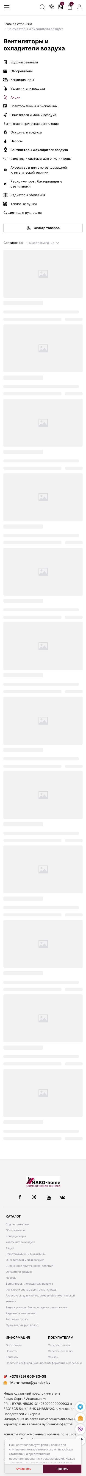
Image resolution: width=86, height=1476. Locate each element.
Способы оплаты (59, 1345)
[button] (42, 243)
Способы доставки (60, 1351)
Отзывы (53, 1357)
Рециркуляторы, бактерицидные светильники (36, 1307)
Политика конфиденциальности (27, 1363)
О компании (14, 1345)
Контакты (12, 1357)
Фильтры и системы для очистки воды (31, 1289)
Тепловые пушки (17, 1319)
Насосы (11, 1277)
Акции (10, 1248)
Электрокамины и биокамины (25, 1254)
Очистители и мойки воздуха (25, 1260)
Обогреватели (15, 1230)
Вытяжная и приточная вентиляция (29, 1265)
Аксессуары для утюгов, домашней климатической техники (40, 1298)
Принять (62, 1469)
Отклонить (23, 1469)
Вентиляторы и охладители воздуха (29, 1283)
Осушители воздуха (19, 1271)
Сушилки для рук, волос (22, 1325)
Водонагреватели (17, 1224)
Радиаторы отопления (20, 1313)
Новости (11, 1351)
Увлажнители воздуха (20, 1242)
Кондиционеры (16, 1236)
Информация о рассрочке (65, 1363)
